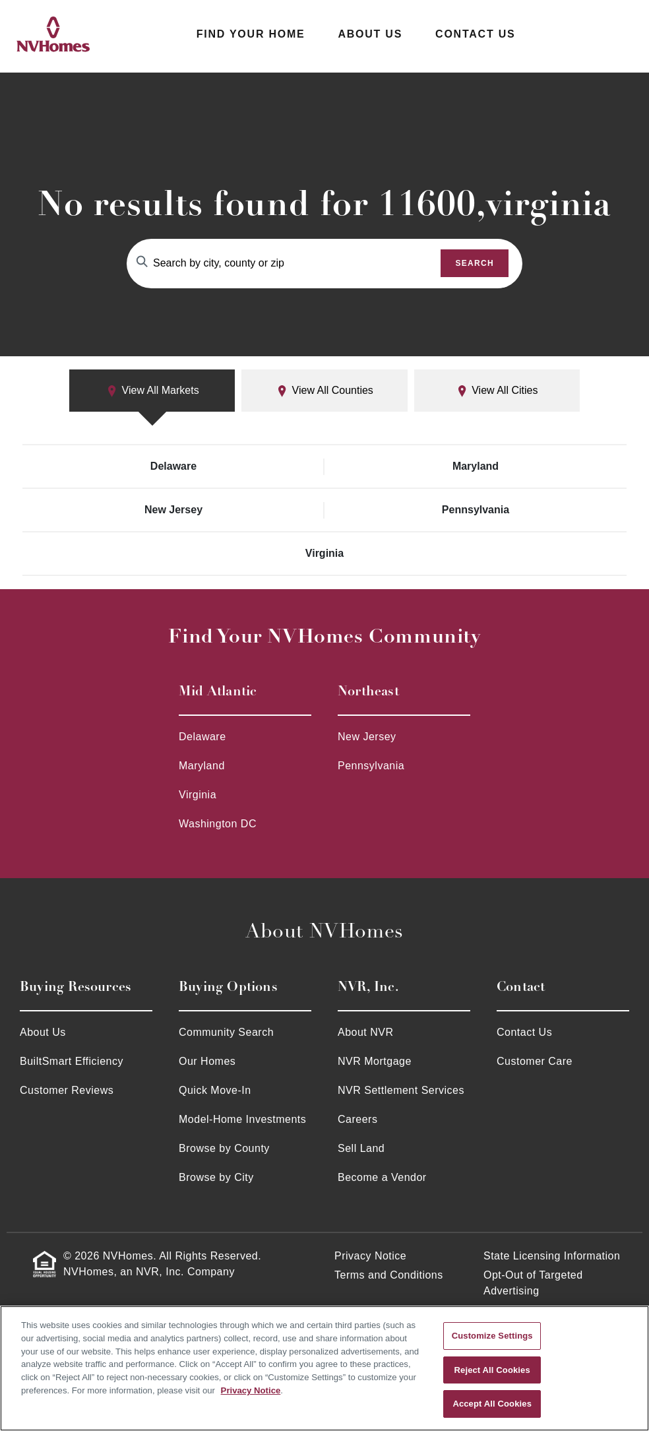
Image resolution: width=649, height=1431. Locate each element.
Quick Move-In (215, 1090)
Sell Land (361, 1148)
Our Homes (207, 1061)
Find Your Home (251, 34)
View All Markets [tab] (152, 391)
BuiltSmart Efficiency (71, 1061)
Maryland (475, 466)
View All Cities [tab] (497, 391)
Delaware (173, 466)
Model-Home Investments (242, 1119)
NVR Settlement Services (401, 1090)
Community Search (226, 1032)
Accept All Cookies (492, 1404)
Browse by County (224, 1148)
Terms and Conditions (388, 1275)
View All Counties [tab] (324, 391)
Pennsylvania (475, 509)
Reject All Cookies (492, 1370)
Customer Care (534, 1061)
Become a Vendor (382, 1177)
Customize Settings (492, 1336)
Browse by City (216, 1177)
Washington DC (218, 823)
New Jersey (173, 509)
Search (474, 263)
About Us (370, 34)
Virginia (324, 553)
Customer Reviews (66, 1090)
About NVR (366, 1032)
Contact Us (475, 34)
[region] (324, 1368)
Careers (357, 1119)
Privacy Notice (370, 1255)
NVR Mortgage (375, 1061)
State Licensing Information (551, 1255)
